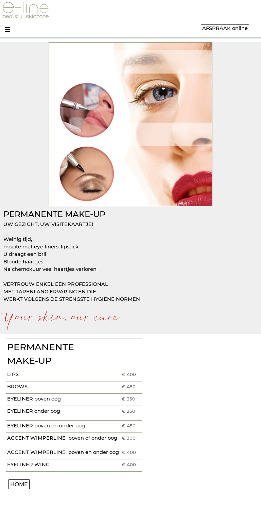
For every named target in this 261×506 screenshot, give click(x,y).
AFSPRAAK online (225, 28)
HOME (19, 484)
